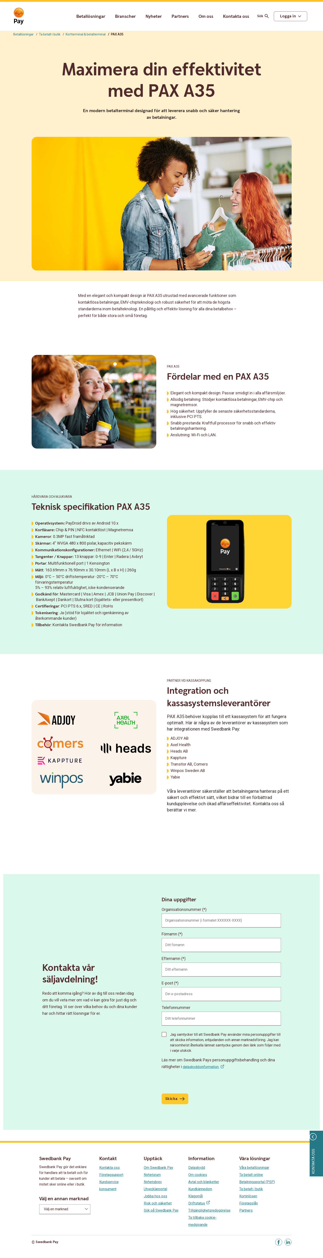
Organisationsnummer (181, 909)
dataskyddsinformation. (201, 1067)
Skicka (171, 1098)
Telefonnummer (176, 1007)
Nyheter (154, 16)
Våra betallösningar (254, 1167)
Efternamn (171, 958)
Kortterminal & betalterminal (86, 34)
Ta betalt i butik (49, 34)
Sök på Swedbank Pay (161, 1210)
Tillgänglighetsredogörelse (209, 1210)
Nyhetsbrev (153, 1182)
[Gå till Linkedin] (288, 1242)
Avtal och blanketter (203, 1182)
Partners (180, 16)
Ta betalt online (251, 1175)
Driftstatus (196, 1203)
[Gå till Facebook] (278, 1242)
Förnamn (169, 934)
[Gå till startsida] (18, 16)
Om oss (206, 16)
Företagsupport (111, 1175)
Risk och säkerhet (158, 1203)
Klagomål (195, 1196)
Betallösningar (90, 16)
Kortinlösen (248, 1196)
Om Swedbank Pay (158, 1167)
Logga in (288, 16)
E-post (167, 983)
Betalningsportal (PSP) (257, 1182)
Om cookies (197, 1175)
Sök (263, 16)
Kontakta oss (236, 16)
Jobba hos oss (155, 1196)
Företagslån (248, 1203)
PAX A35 (173, 366)
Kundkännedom (200, 1189)
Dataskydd (196, 1167)
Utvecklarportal (155, 1189)
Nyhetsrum (152, 1175)
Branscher (125, 16)
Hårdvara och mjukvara (52, 496)
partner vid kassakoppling (189, 680)
